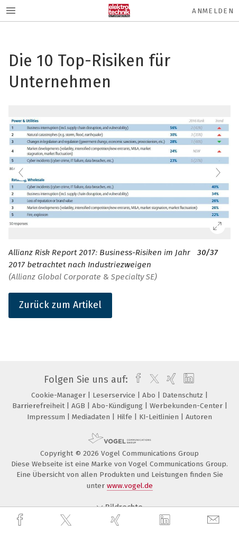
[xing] (116, 520)
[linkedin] (166, 520)
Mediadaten (92, 416)
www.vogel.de (130, 485)
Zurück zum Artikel (60, 305)
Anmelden (213, 10)
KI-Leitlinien (160, 416)
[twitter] (67, 520)
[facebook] (21, 520)
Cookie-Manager (59, 395)
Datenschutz (183, 395)
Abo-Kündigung (118, 405)
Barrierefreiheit (39, 405)
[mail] (214, 520)
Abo (150, 395)
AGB (79, 405)
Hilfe (125, 416)
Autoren (199, 416)
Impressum (47, 416)
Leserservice (115, 395)
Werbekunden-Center (187, 405)
